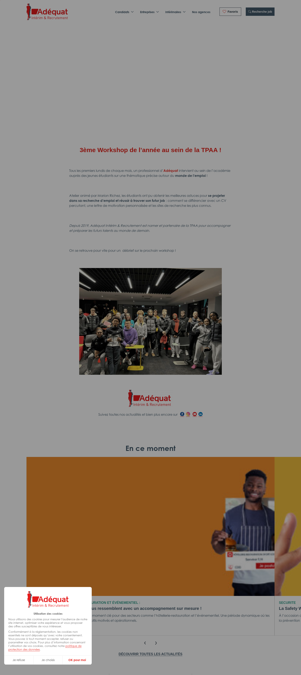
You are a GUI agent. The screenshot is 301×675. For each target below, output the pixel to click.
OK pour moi (77, 660)
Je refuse (19, 660)
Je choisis (48, 660)
